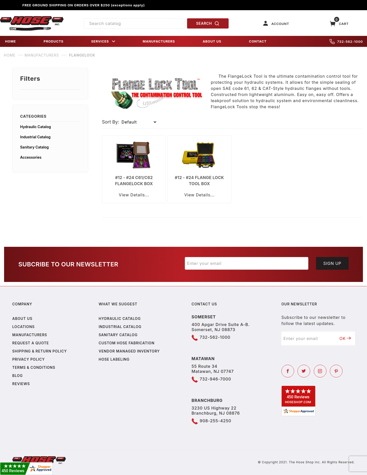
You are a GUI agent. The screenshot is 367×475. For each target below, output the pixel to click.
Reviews (21, 384)
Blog (17, 375)
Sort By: (110, 122)
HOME (10, 41)
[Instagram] (320, 371)
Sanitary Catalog (34, 147)
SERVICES (103, 41)
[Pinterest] (336, 371)
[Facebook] (287, 371)
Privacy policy (28, 359)
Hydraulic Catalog (35, 127)
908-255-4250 (215, 420)
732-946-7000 (215, 379)
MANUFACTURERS (159, 41)
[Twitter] (303, 371)
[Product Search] (134, 23)
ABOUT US (212, 41)
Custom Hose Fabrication (126, 343)
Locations (23, 326)
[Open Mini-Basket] (339, 23)
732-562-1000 (346, 41)
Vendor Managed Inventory (129, 351)
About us (22, 318)
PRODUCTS (53, 41)
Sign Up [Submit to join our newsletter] (332, 263)
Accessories (31, 157)
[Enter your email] (246, 263)
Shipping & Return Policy (39, 351)
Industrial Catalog (35, 137)
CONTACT (258, 41)
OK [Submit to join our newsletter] (345, 338)
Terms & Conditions (33, 367)
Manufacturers (29, 335)
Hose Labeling (114, 359)
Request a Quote (30, 343)
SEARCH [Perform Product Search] (208, 23)
